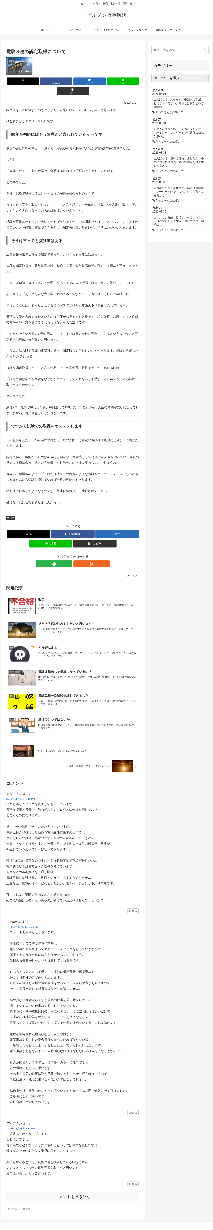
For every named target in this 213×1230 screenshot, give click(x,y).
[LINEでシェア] (95, 81)
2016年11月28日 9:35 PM (24, 918)
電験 (10, 508)
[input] (180, 50)
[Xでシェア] (28, 81)
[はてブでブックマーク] (73, 81)
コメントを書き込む (73, 1188)
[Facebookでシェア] (50, 81)
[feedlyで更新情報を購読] (68, 554)
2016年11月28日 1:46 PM (20, 790)
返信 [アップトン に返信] (133, 902)
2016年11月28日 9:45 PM (20, 1120)
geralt (14, 71)
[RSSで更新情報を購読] (76, 554)
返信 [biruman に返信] (133, 1104)
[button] (117, 81)
